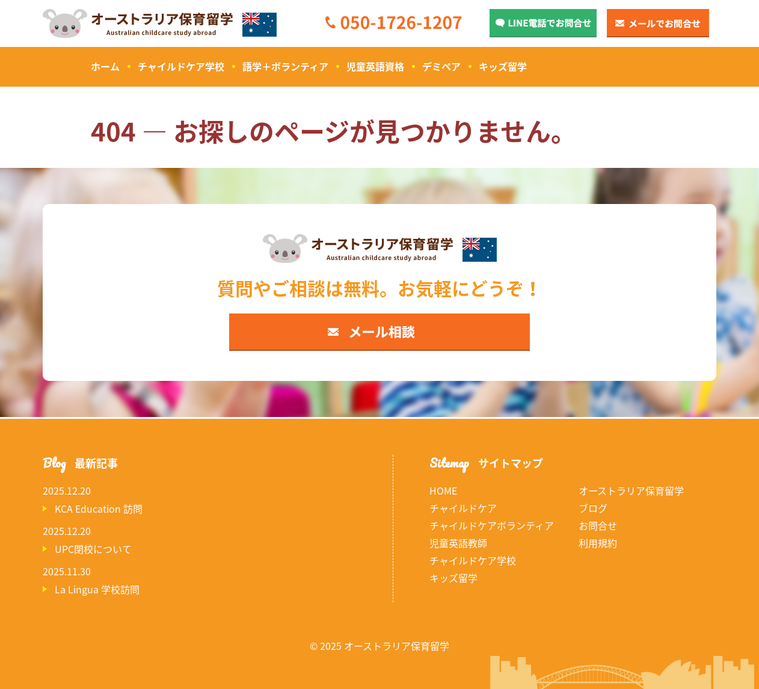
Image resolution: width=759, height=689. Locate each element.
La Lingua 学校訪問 (97, 589)
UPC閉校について (93, 549)
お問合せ (598, 525)
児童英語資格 (375, 66)
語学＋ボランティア (285, 66)
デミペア (441, 66)
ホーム (105, 66)
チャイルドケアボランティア (491, 525)
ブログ (593, 508)
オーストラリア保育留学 (631, 490)
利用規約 (598, 543)
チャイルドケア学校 (181, 66)
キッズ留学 (503, 66)
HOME (443, 490)
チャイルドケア (463, 508)
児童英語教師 (458, 543)
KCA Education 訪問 (99, 508)
